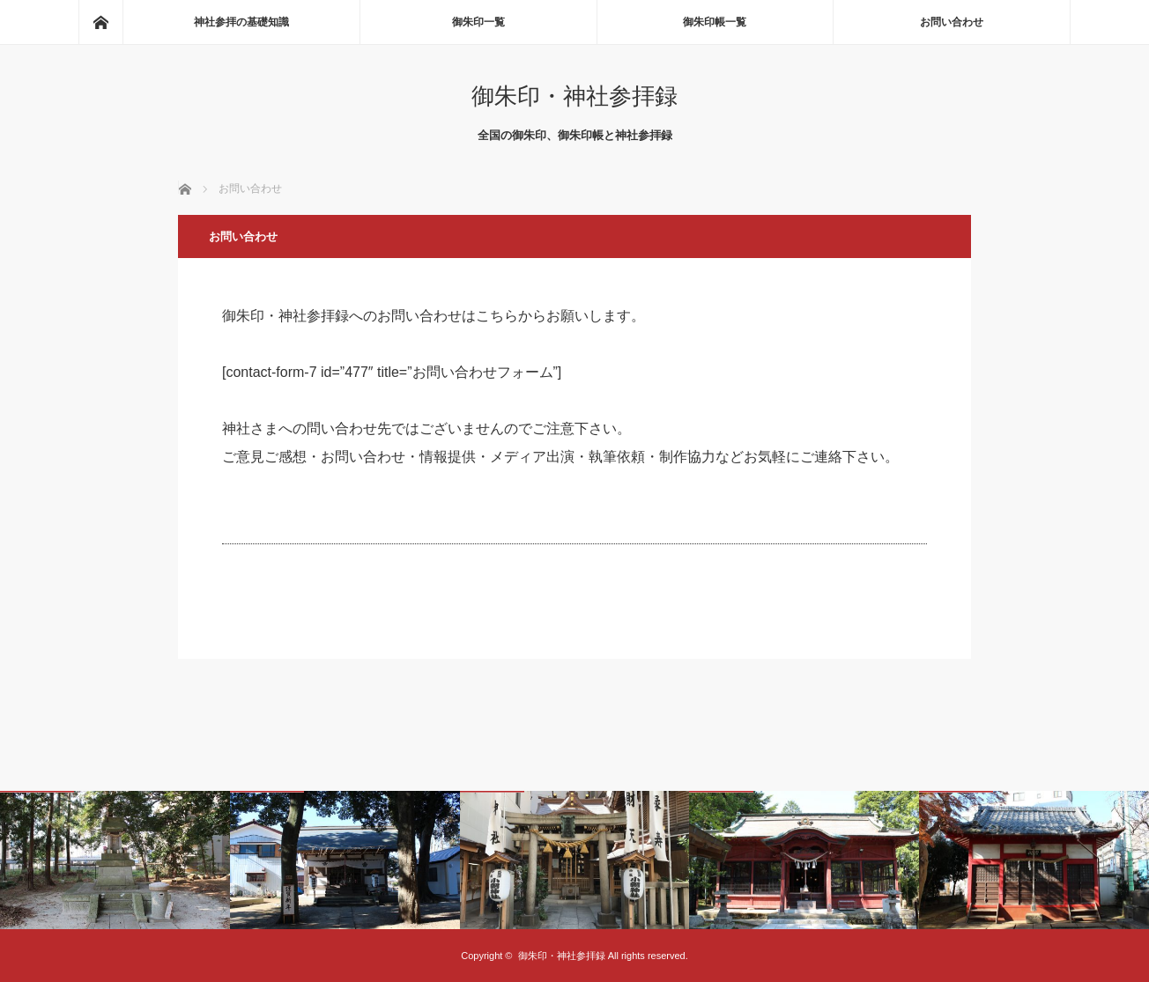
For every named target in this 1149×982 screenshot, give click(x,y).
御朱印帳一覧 (714, 22)
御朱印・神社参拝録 (574, 96)
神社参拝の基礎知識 (241, 22)
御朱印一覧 (478, 22)
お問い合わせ (951, 22)
